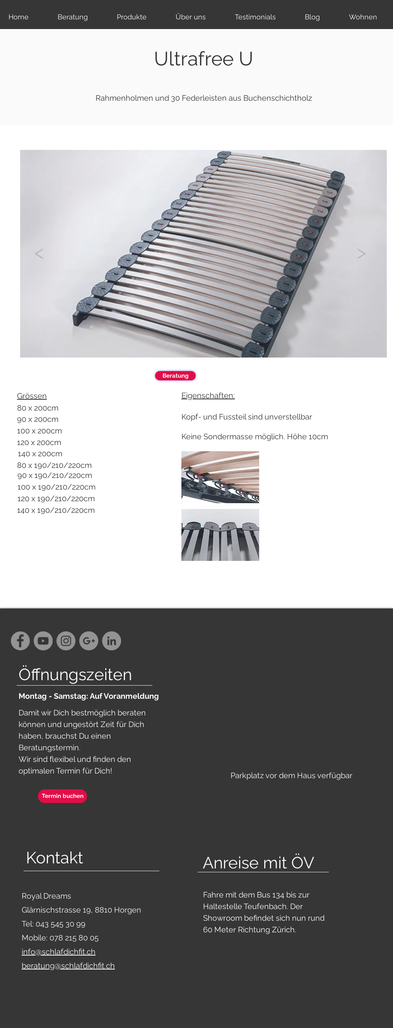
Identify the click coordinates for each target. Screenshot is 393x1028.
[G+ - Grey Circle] (88, 640)
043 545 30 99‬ (61, 923)
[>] (361, 252)
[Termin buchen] (62, 796)
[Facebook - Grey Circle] (20, 640)
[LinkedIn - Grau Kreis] (111, 640)
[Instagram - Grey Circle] (65, 640)
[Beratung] (175, 375)
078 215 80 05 (74, 937)
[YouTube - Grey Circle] (43, 640)
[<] (38, 252)
